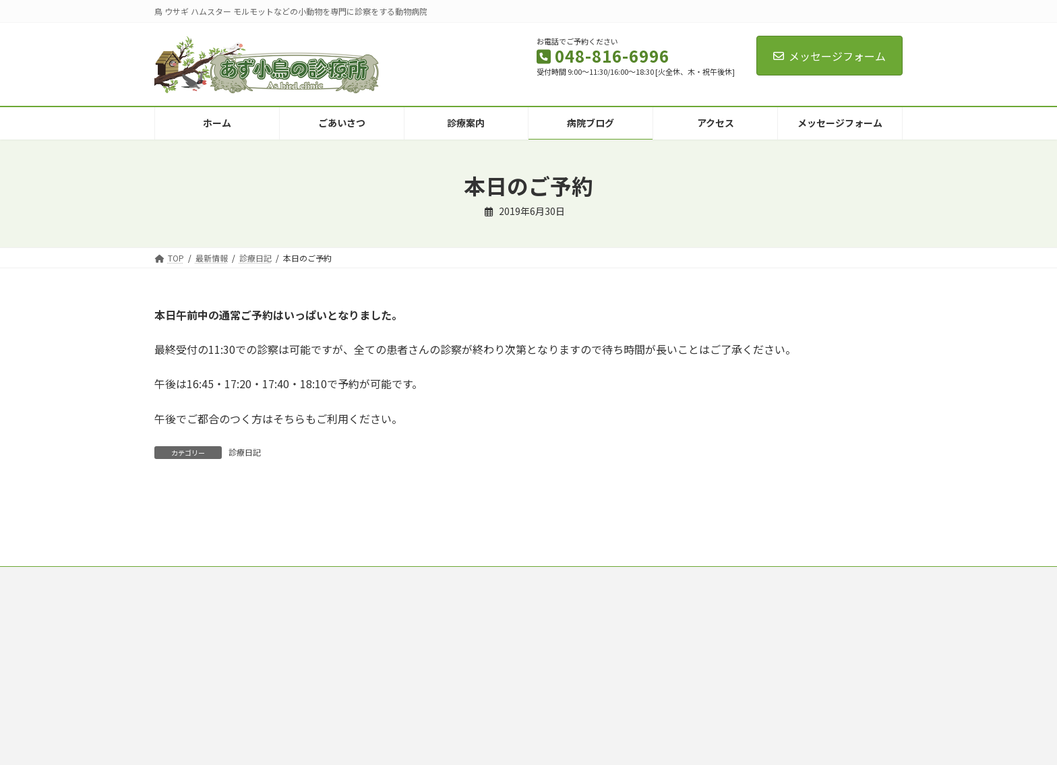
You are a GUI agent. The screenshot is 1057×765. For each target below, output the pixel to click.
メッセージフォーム (829, 56)
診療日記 (245, 452)
